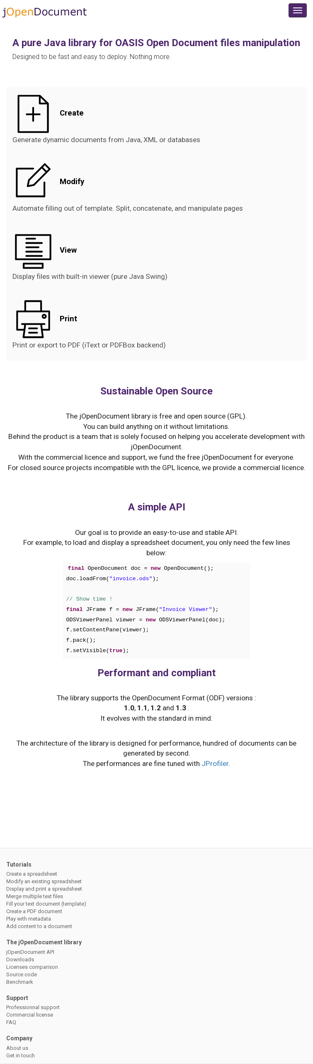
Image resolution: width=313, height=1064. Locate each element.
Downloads (20, 959)
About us (17, 1048)
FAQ (11, 1022)
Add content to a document (39, 926)
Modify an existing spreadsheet (44, 881)
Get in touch (20, 1055)
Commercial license (29, 1015)
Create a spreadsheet (31, 874)
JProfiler (214, 763)
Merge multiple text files (34, 896)
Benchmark (19, 982)
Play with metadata (28, 919)
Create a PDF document (34, 911)
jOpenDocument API (30, 952)
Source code (21, 974)
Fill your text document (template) (46, 904)
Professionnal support (33, 1007)
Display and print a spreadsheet (44, 889)
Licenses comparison (32, 967)
